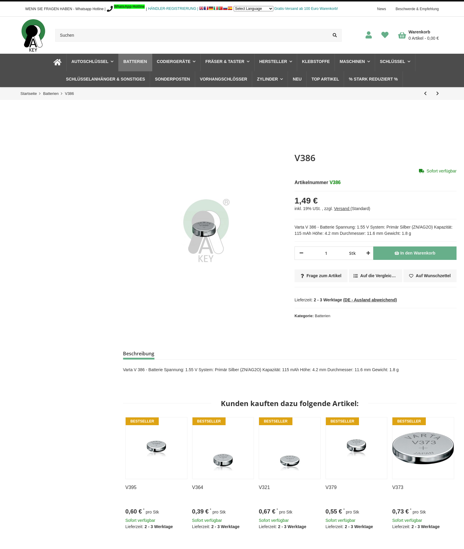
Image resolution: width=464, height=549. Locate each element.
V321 (264, 487)
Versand (342, 208)
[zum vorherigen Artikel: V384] (425, 93)
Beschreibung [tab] (138, 353)
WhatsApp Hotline (129, 6)
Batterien (322, 316)
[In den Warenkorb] (415, 253)
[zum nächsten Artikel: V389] (437, 93)
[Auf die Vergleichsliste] (375, 275)
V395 (130, 487)
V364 (197, 487)
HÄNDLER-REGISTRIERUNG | (173, 9)
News (381, 9)
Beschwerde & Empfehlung (417, 9)
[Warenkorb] (418, 35)
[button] (369, 35)
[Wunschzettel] (385, 35)
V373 (397, 487)
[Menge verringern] (301, 253)
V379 (331, 487)
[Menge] (326, 253)
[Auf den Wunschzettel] (430, 275)
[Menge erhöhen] (367, 253)
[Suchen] (192, 35)
